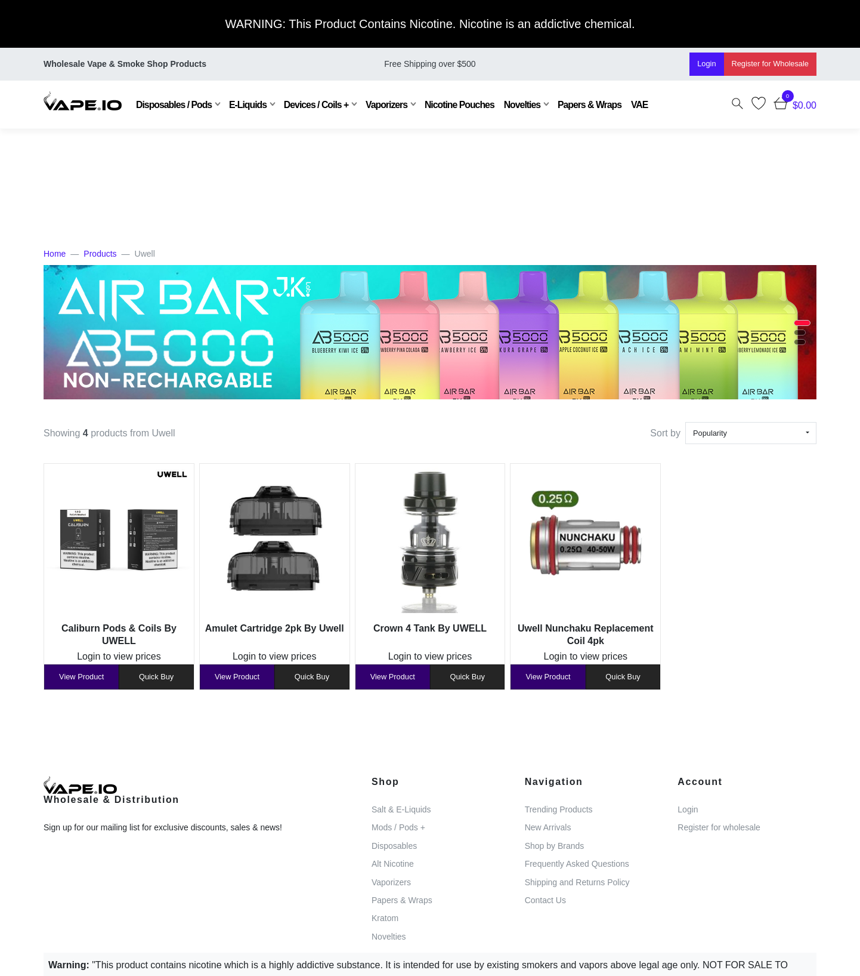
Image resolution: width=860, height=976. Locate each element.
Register (770, 63)
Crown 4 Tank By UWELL (430, 628)
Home (55, 253)
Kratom (385, 918)
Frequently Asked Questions (577, 864)
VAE (639, 105)
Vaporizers (386, 105)
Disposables (394, 846)
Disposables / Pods (174, 105)
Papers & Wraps (589, 105)
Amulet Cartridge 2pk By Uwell (274, 628)
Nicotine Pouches (459, 105)
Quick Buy (156, 676)
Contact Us (545, 900)
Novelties (522, 105)
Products (99, 253)
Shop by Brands (554, 846)
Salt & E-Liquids (401, 809)
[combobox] (750, 433)
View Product (81, 676)
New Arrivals (548, 827)
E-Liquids (248, 105)
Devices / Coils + (316, 105)
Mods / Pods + (398, 827)
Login (706, 63)
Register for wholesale (719, 827)
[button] (802, 323)
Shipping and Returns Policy (577, 882)
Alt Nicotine (393, 864)
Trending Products (559, 809)
